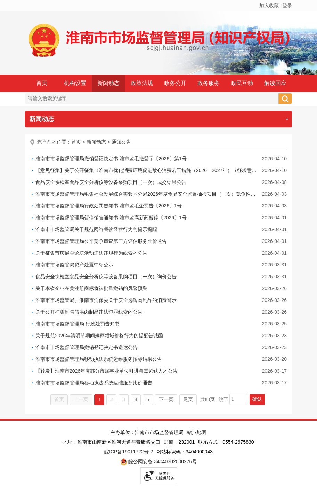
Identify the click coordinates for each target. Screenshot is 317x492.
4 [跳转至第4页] (136, 399)
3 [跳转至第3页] (123, 399)
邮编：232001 (179, 442)
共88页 (207, 399)
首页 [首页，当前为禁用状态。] (59, 399)
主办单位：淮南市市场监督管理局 (147, 432)
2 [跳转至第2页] (111, 399)
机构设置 (75, 83)
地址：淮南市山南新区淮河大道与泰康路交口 (111, 442)
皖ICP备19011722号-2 (128, 452)
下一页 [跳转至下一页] (166, 399)
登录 (287, 5)
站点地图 (196, 432)
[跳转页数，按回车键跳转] (238, 399)
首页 (41, 83)
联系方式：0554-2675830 (226, 442)
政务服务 (208, 83)
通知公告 (121, 142)
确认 (257, 399)
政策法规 (142, 83)
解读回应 (275, 83)
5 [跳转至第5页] (148, 399)
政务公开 (175, 83)
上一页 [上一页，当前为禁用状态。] (81, 399)
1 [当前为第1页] (99, 399)
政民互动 (242, 83)
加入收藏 (269, 5)
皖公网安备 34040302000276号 (158, 461)
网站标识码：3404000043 (184, 452)
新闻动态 (108, 83)
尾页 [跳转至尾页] (188, 399)
